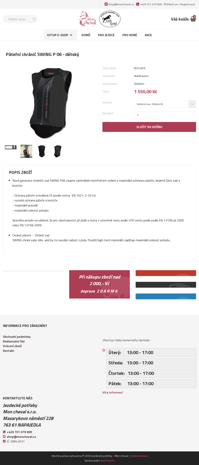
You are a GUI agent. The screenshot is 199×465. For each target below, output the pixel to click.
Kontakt (8, 350)
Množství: (107, 113)
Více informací (112, 392)
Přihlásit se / (179, 4)
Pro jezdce (106, 35)
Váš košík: (183, 19)
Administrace (139, 456)
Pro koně (129, 35)
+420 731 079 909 (151, 4)
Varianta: (107, 102)
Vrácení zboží (12, 346)
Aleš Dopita (107, 460)
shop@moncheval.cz (121, 4)
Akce (148, 35)
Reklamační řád (13, 341)
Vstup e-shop (57, 35)
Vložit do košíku (149, 127)
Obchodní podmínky (17, 336)
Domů (86, 35)
